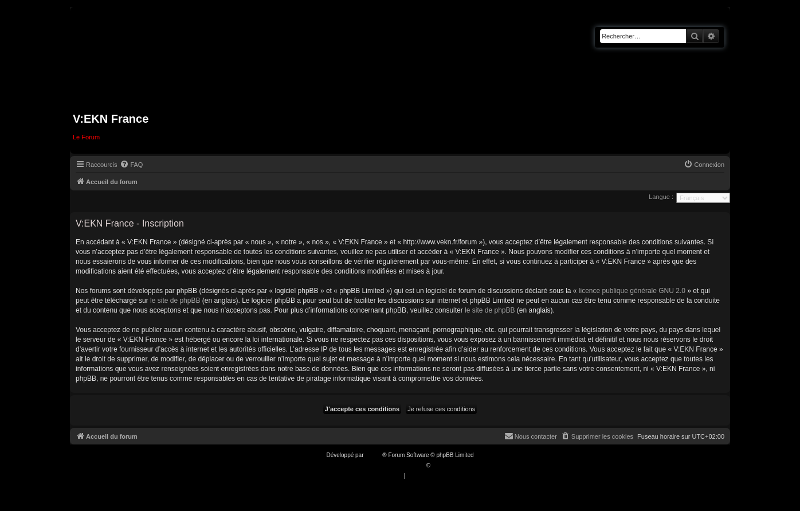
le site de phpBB (175, 301)
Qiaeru (440, 465)
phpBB (373, 455)
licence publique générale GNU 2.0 (632, 291)
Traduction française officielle (388, 465)
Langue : (661, 196)
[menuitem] (131, 164)
